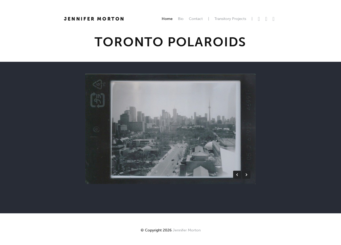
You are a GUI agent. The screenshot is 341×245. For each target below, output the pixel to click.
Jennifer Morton (94, 19)
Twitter (258, 19)
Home (167, 19)
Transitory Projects (230, 19)
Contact (196, 19)
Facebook (266, 19)
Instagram (273, 19)
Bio (181, 19)
